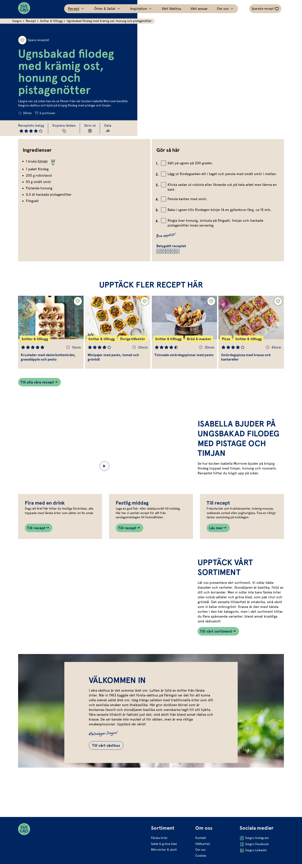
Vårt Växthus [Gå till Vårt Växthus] (171, 9)
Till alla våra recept (37, 382)
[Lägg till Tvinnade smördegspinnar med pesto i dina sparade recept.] (211, 301)
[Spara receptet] (22, 40)
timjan (47, 161)
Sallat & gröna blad (164, 861)
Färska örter (159, 855)
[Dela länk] (107, 128)
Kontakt (200, 855)
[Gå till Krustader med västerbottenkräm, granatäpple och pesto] (51, 332)
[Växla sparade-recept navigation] (265, 8)
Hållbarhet (202, 861)
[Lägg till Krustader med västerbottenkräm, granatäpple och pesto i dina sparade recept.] (78, 301)
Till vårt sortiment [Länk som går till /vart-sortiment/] (216, 662)
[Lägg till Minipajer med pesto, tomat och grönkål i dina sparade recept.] (144, 301)
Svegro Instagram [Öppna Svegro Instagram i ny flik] (254, 855)
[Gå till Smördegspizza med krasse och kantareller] (251, 332)
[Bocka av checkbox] (163, 163)
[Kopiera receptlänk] (64, 128)
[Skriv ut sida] (90, 128)
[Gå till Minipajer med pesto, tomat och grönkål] (117, 332)
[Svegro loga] (24, 8)
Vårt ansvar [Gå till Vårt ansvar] (199, 9)
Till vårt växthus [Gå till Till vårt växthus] (106, 776)
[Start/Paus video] (104, 466)
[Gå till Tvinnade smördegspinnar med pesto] (184, 332)
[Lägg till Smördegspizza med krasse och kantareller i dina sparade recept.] (278, 301)
